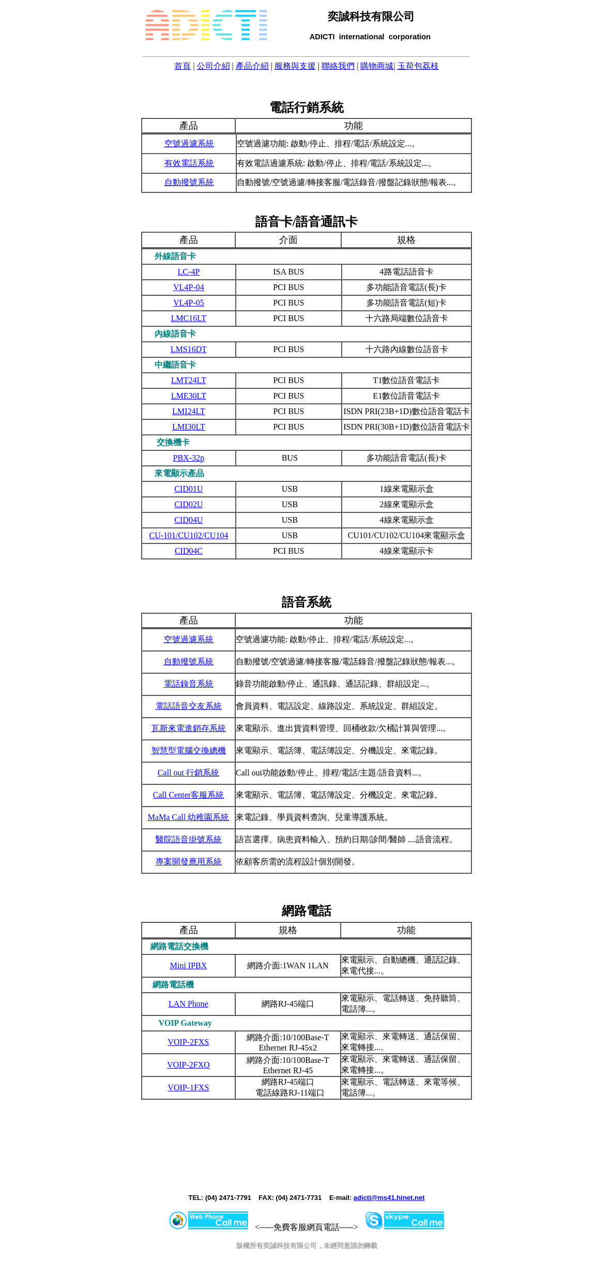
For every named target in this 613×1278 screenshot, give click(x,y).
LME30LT (188, 395)
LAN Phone (188, 1003)
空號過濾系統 (189, 143)
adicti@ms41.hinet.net (389, 1197)
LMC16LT (189, 318)
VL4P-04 (188, 287)
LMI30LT (188, 426)
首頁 (182, 66)
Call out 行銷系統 (188, 772)
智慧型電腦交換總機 (188, 750)
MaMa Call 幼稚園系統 (188, 817)
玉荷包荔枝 (418, 66)
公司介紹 (213, 66)
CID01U (188, 488)
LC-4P (189, 271)
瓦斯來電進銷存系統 (188, 728)
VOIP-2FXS (188, 1042)
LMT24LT (188, 380)
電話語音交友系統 (189, 706)
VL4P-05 (188, 302)
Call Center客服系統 (188, 794)
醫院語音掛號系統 (189, 839)
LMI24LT (188, 411)
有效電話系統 (189, 163)
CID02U (188, 504)
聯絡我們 (338, 66)
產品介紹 (252, 66)
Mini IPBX (188, 965)
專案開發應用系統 (189, 861)
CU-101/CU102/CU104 (188, 535)
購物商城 (376, 66)
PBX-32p (188, 457)
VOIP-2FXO (188, 1064)
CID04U (188, 519)
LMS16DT (189, 349)
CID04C (189, 550)
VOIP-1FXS (188, 1087)
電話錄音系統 (188, 683)
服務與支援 (295, 66)
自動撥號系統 (189, 182)
